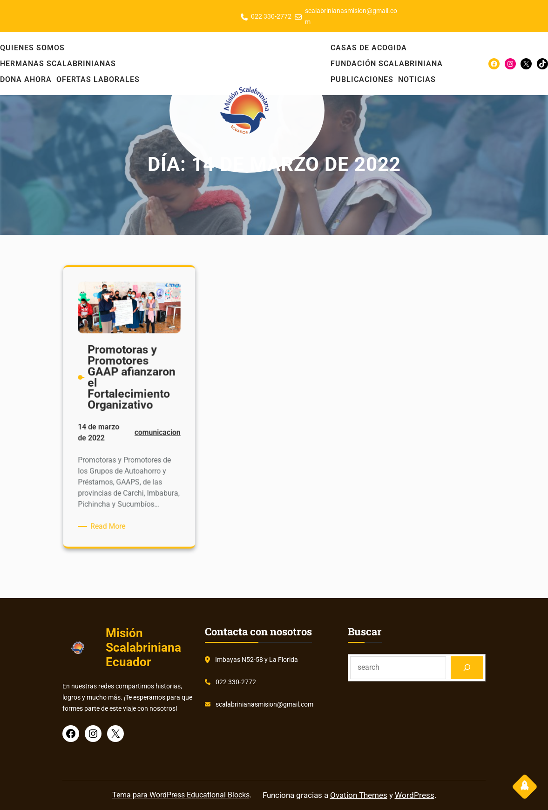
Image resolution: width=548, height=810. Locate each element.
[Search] (467, 667)
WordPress (414, 795)
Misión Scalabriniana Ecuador (143, 647)
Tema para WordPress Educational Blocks (181, 794)
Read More (111, 520)
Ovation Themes (358, 795)
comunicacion (155, 434)
